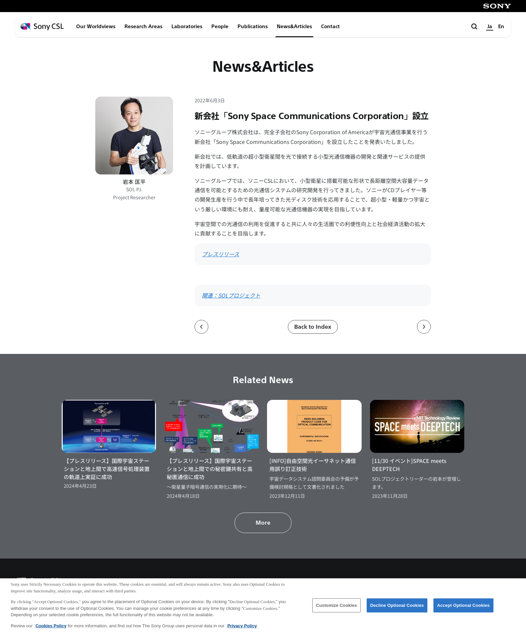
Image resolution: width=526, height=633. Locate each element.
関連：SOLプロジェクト (231, 295)
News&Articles (294, 26)
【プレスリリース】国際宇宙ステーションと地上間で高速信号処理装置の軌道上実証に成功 (107, 469)
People (219, 26)
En (501, 26)
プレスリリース (220, 254)
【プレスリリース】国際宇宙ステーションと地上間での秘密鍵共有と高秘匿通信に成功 (210, 469)
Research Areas (143, 26)
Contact (330, 26)
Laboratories (186, 26)
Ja (489, 26)
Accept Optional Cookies (463, 610)
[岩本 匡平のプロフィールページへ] (134, 135)
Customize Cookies (336, 610)
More (263, 523)
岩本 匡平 (134, 182)
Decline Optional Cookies (397, 610)
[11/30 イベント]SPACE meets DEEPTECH (409, 465)
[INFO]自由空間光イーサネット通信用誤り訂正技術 (312, 465)
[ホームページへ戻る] (42, 26)
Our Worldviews (95, 26)
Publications (253, 26)
